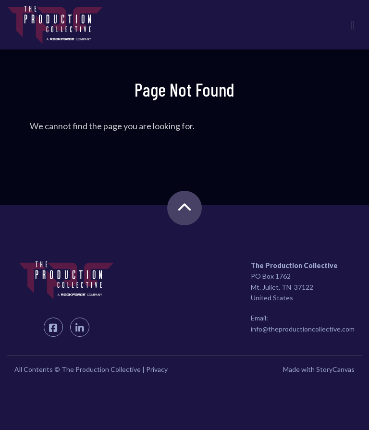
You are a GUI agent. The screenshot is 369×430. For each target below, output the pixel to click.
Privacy (157, 369)
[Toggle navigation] (353, 25)
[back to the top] (184, 208)
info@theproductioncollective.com (303, 329)
